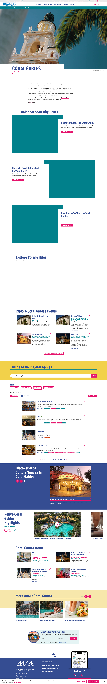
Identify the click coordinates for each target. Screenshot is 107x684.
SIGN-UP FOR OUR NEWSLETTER (79, 672)
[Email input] (47, 631)
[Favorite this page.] (13, 72)
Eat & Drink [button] (58, 4)
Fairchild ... (59, 93)
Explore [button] (38, 4)
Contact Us (21, 672)
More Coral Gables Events (53, 346)
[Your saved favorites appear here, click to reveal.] (98, 4)
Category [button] (14, 381)
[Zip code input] (61, 631)
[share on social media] (17, 72)
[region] (53, 681)
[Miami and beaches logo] (26, 657)
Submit (73, 632)
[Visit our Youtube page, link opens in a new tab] (82, 668)
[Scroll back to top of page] (53, 648)
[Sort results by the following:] (92, 389)
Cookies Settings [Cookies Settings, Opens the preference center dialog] (81, 681)
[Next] (61, 452)
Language (100, 1)
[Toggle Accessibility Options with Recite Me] (102, 4)
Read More (31, 96)
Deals (37, 381)
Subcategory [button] (25, 381)
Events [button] (66, 4)
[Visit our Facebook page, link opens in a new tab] (79, 668)
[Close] (104, 681)
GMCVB (94, 1)
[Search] (50, 369)
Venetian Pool (65, 91)
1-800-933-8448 (22, 669)
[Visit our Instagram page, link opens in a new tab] (75, 668)
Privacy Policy (62, 635)
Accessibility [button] (48, 381)
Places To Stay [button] (47, 4)
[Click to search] (12, 369)
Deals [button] (72, 4)
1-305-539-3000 (22, 666)
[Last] (65, 452)
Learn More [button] (67, 125)
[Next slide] (21, 474)
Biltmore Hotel (43, 89)
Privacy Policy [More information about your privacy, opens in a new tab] (17, 682)
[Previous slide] (17, 474)
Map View (25, 389)
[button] (95, 4)
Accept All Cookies (93, 681)
